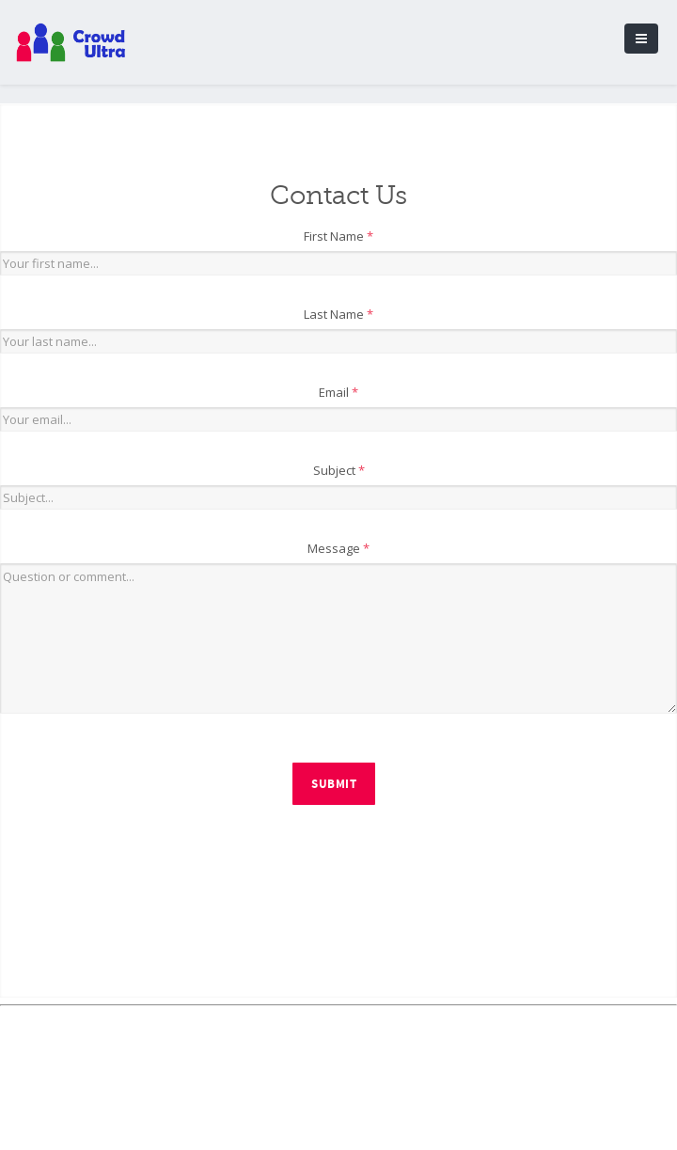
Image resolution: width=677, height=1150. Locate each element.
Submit (333, 784)
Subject (339, 470)
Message (338, 548)
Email (338, 392)
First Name (338, 236)
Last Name (338, 314)
